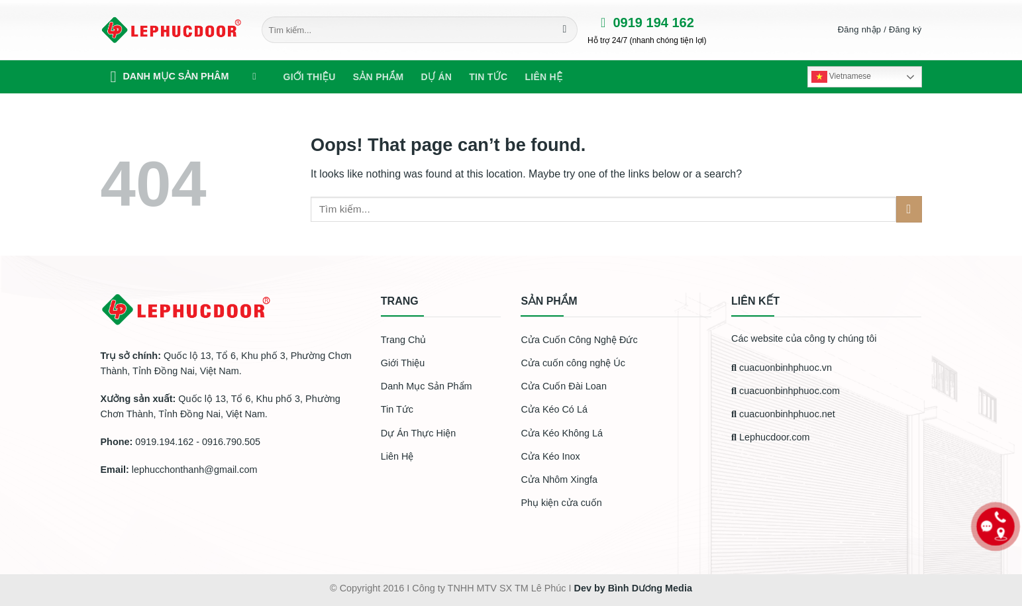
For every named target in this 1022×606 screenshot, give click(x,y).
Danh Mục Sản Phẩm (426, 386)
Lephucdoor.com (770, 437)
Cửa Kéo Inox (550, 456)
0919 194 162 (641, 22)
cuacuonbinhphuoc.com (785, 390)
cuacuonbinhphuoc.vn (781, 367)
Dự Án (436, 77)
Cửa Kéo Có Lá (554, 409)
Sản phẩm (378, 77)
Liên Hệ (397, 456)
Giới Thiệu (309, 77)
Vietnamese (841, 77)
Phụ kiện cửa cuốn (561, 502)
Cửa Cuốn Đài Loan (563, 386)
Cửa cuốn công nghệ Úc (573, 363)
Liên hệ (543, 77)
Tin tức (488, 77)
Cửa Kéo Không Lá (562, 433)
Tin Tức (397, 409)
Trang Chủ (403, 339)
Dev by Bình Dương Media (632, 588)
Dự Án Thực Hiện (418, 433)
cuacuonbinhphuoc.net (783, 414)
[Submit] (565, 30)
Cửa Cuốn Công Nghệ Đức (579, 339)
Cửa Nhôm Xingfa (559, 479)
